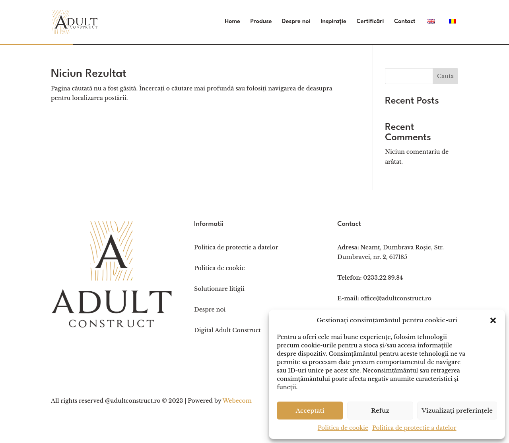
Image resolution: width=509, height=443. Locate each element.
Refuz (380, 410)
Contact (405, 22)
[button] (493, 320)
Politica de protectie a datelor (414, 427)
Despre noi (296, 22)
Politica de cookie (343, 427)
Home (232, 22)
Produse (261, 22)
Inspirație (333, 22)
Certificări (370, 22)
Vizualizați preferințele (457, 410)
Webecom (237, 400)
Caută (445, 76)
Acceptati (309, 410)
